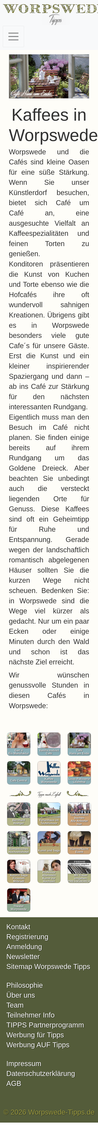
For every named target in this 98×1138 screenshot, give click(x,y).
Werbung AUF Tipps (37, 1045)
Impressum (23, 1063)
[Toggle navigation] (13, 36)
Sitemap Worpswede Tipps (48, 966)
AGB (13, 1083)
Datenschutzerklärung (40, 1073)
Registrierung (27, 937)
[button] (15, 77)
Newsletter (23, 956)
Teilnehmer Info (30, 1015)
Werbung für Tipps (35, 1035)
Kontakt (18, 927)
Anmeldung (24, 947)
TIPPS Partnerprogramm (45, 1025)
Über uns (20, 995)
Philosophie (24, 985)
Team (15, 1005)
